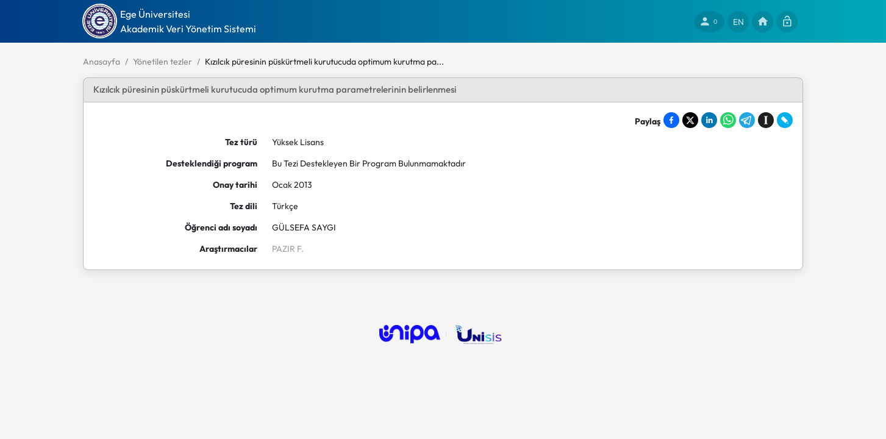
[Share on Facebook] (671, 120)
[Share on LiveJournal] (785, 120)
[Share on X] (690, 120)
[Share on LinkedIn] (709, 120)
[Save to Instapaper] (766, 120)
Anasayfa (101, 61)
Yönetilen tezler (162, 61)
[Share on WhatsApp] (728, 120)
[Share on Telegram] (747, 120)
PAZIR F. (288, 248)
